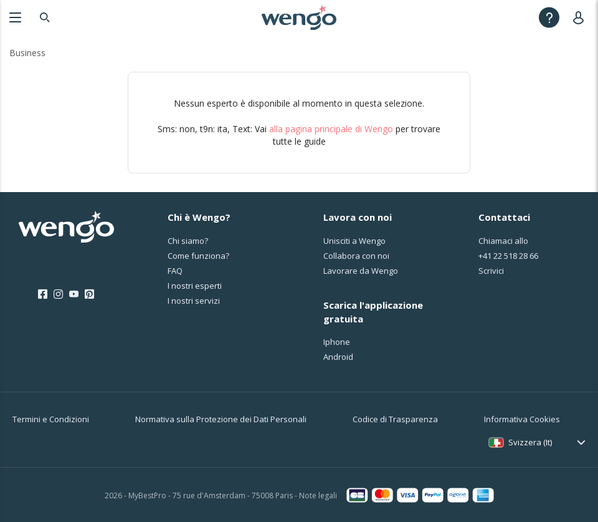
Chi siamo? (188, 240)
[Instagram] (58, 294)
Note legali (318, 495)
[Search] (45, 17)
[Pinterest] (89, 294)
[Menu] (15, 17)
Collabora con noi (356, 255)
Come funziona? (198, 255)
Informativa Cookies (522, 419)
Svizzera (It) (530, 442)
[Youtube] (73, 294)
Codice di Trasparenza (395, 419)
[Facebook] (42, 294)
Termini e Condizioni (50, 419)
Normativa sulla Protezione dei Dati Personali (220, 419)
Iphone (336, 341)
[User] (581, 17)
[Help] (549, 17)
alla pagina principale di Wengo (331, 129)
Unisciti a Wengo (354, 240)
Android (338, 356)
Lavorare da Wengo (360, 270)
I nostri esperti (195, 285)
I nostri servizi (194, 300)
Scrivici (491, 270)
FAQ (175, 270)
